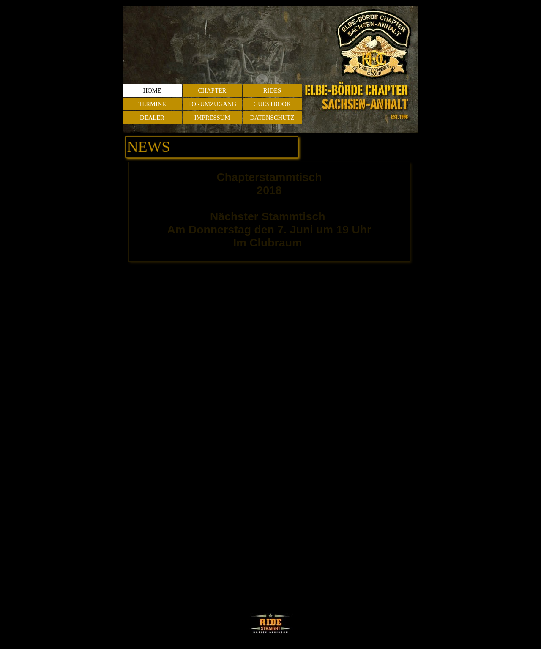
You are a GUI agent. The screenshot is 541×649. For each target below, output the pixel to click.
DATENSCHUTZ (272, 117)
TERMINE (152, 104)
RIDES (272, 90)
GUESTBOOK (272, 104)
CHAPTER (212, 90)
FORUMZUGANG (212, 104)
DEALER (152, 117)
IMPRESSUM (212, 117)
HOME (152, 90)
